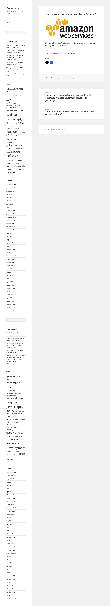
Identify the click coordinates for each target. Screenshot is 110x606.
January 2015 (10, 253)
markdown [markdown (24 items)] (19, 123)
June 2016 (9, 198)
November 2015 (11, 220)
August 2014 (10, 269)
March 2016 (10, 207)
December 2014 (11, 256)
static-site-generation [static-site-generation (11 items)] (13, 163)
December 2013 (11, 295)
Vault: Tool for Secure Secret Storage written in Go (15, 51)
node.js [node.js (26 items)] (15, 128)
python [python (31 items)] (10, 145)
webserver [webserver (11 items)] (20, 169)
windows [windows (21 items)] (10, 172)
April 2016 (9, 204)
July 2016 (9, 194)
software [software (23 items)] (15, 151)
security (77, 78)
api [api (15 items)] (7, 89)
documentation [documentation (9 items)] (11, 107)
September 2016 (11, 188)
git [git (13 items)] (19, 111)
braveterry (68, 78)
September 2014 (11, 266)
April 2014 (9, 282)
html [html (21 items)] (8, 115)
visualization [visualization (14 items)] (11, 169)
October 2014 (10, 262)
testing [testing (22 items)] (9, 166)
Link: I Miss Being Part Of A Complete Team (14, 64)
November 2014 (11, 259)
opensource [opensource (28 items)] (12, 131)
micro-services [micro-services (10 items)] (17, 126)
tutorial (82, 78)
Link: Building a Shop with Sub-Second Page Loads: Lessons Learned (14, 57)
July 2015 (9, 233)
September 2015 (11, 227)
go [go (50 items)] (21, 110)
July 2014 (9, 272)
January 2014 (10, 291)
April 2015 (9, 243)
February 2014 (11, 288)
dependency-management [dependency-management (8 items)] (13, 105)
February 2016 (11, 210)
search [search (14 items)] (13, 149)
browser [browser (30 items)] (18, 88)
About (8, 22)
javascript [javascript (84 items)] (13, 119)
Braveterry (12, 8)
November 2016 (11, 185)
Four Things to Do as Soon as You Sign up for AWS (69, 14)
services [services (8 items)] (8, 152)
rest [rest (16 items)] (16, 145)
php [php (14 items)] (20, 135)
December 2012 (11, 311)
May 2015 (9, 240)
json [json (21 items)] (23, 119)
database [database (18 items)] (13, 103)
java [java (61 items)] (14, 115)
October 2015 (10, 223)
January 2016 (10, 214)
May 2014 (9, 278)
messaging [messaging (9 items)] (9, 126)
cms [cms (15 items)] (7, 92)
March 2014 (10, 285)
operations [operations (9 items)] (22, 132)
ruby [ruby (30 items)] (20, 145)
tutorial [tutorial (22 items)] (16, 166)
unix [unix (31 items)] (22, 166)
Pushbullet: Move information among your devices (15, 46)
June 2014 (9, 275)
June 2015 (9, 236)
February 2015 (11, 249)
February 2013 (11, 304)
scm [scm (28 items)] (8, 148)
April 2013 (9, 298)
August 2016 (10, 191)
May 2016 (9, 201)
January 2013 (10, 308)
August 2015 (10, 230)
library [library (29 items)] (10, 123)
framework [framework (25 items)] (11, 110)
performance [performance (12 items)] (11, 135)
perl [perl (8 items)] (17, 135)
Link (48, 78)
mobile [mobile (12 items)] (8, 129)
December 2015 (11, 217)
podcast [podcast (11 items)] (9, 137)
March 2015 (10, 246)
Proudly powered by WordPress (55, 129)
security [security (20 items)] (20, 148)
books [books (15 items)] (11, 89)
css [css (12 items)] (7, 103)
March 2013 (10, 301)
